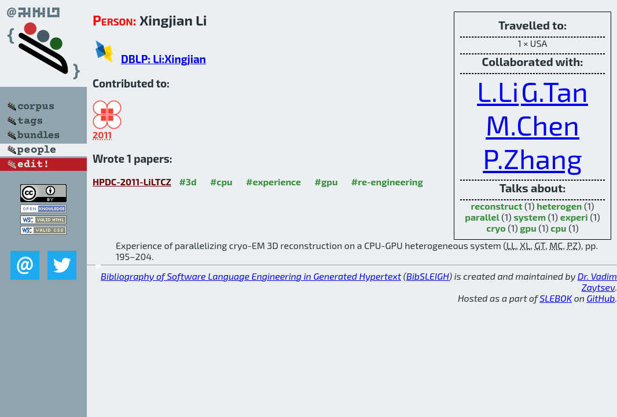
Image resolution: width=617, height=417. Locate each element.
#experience (273, 181)
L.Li (498, 91)
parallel (482, 216)
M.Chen (532, 124)
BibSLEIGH (427, 275)
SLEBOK (555, 297)
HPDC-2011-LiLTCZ (132, 181)
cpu (558, 227)
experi (574, 216)
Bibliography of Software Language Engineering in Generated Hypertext (251, 275)
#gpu (326, 181)
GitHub (601, 297)
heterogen (559, 205)
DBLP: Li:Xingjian (163, 58)
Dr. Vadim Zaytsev (597, 281)
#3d (187, 181)
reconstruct (497, 205)
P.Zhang (532, 158)
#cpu (221, 181)
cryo (495, 227)
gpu (528, 227)
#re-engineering (387, 181)
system (529, 216)
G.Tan (554, 91)
